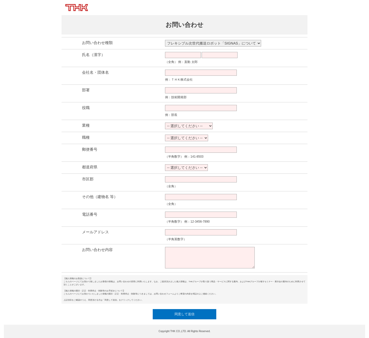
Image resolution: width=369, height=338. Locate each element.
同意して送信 (184, 314)
